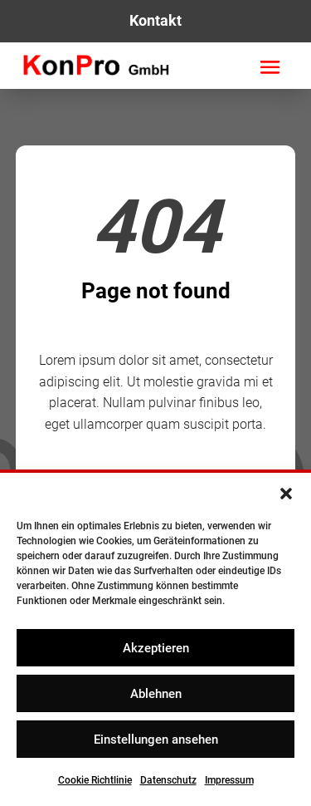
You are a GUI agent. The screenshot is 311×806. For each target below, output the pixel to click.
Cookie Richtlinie (95, 780)
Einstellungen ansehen (156, 739)
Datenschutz (168, 780)
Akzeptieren (156, 648)
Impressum (229, 780)
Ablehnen (156, 693)
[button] (286, 493)
